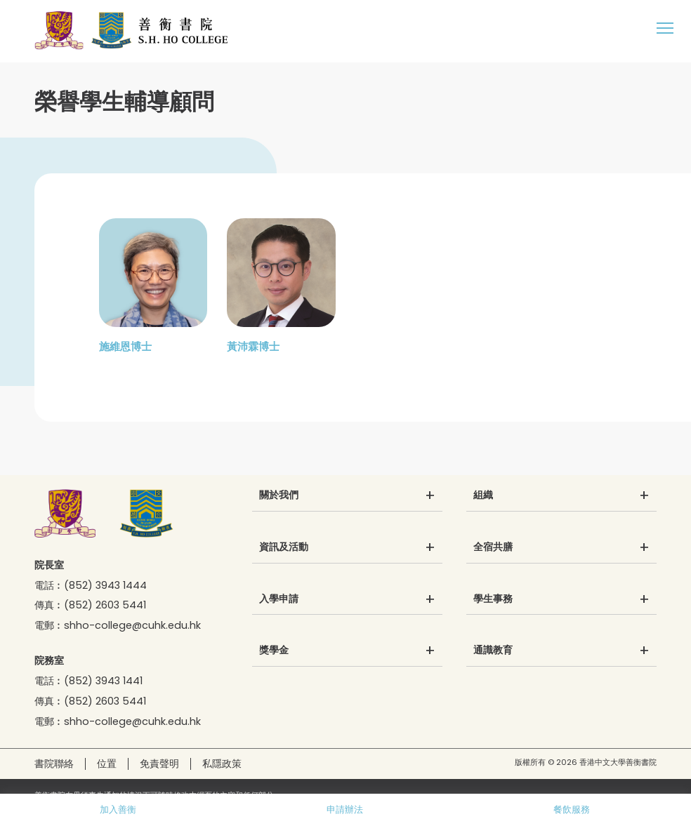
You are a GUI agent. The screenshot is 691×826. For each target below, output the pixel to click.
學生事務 (493, 599)
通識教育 (493, 650)
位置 (107, 764)
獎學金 (274, 650)
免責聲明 (159, 764)
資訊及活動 (283, 547)
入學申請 (278, 599)
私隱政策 (222, 764)
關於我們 (278, 495)
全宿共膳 (493, 547)
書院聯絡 (54, 764)
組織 (483, 495)
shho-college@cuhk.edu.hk (132, 625)
